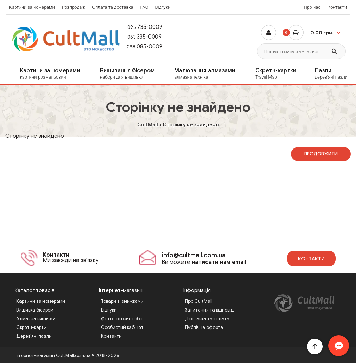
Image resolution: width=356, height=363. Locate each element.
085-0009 (141, 46)
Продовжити (321, 154)
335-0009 (141, 36)
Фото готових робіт (122, 319)
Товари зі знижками (122, 301)
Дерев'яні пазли (34, 336)
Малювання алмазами (207, 73)
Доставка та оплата (207, 319)
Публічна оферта (204, 327)
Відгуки (162, 7)
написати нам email (219, 262)
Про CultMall (198, 301)
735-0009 (141, 27)
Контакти (337, 7)
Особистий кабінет (122, 327)
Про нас (312, 7)
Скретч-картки (277, 73)
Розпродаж (74, 7)
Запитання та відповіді (210, 310)
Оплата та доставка (112, 7)
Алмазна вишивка (36, 319)
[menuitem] (45, 73)
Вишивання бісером (130, 73)
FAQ (144, 7)
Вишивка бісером (35, 310)
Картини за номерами (32, 7)
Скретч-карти (31, 327)
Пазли (333, 73)
